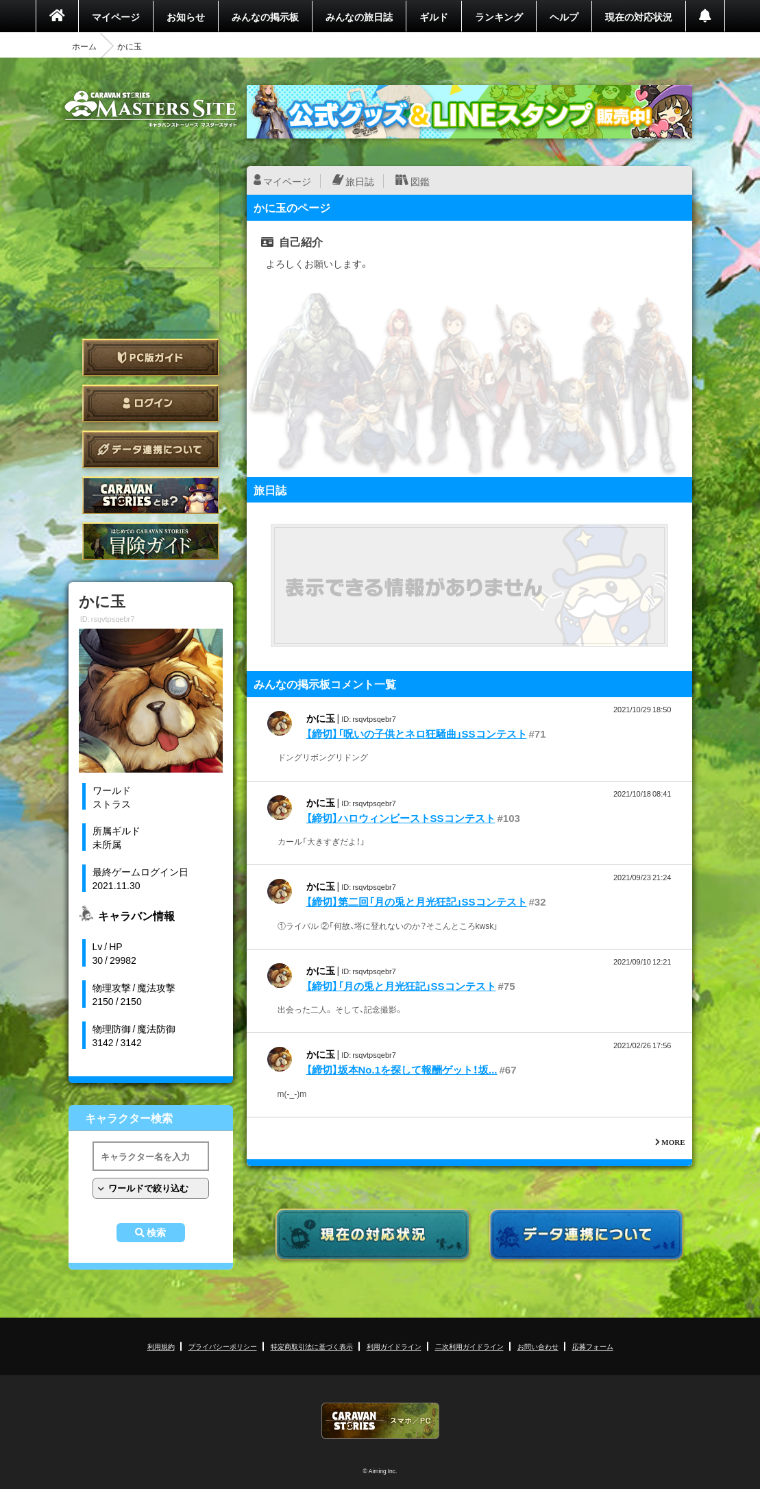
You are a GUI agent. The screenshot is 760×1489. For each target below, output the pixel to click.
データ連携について (150, 449)
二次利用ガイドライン (469, 1346)
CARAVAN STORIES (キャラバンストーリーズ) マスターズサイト (151, 109)
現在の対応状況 (638, 16)
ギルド (433, 16)
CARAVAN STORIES (380, 1421)
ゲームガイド (150, 541)
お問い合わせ (538, 1346)
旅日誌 (359, 181)
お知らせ (186, 16)
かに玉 (320, 718)
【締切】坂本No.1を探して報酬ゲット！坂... (402, 1069)
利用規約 (161, 1346)
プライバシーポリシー (222, 1346)
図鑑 (420, 181)
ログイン (150, 403)
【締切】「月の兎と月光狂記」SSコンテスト (401, 985)
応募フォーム (592, 1346)
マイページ (116, 16)
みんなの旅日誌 (359, 16)
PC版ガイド (150, 357)
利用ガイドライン (394, 1346)
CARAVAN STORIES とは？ (150, 495)
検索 (156, 1232)
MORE (673, 1142)
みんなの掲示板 (265, 16)
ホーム (84, 46)
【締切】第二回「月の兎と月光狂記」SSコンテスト (416, 901)
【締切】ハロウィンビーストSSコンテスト (400, 817)
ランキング (499, 16)
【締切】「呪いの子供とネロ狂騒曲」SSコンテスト (416, 733)
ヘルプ (564, 16)
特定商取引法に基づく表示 (312, 1346)
